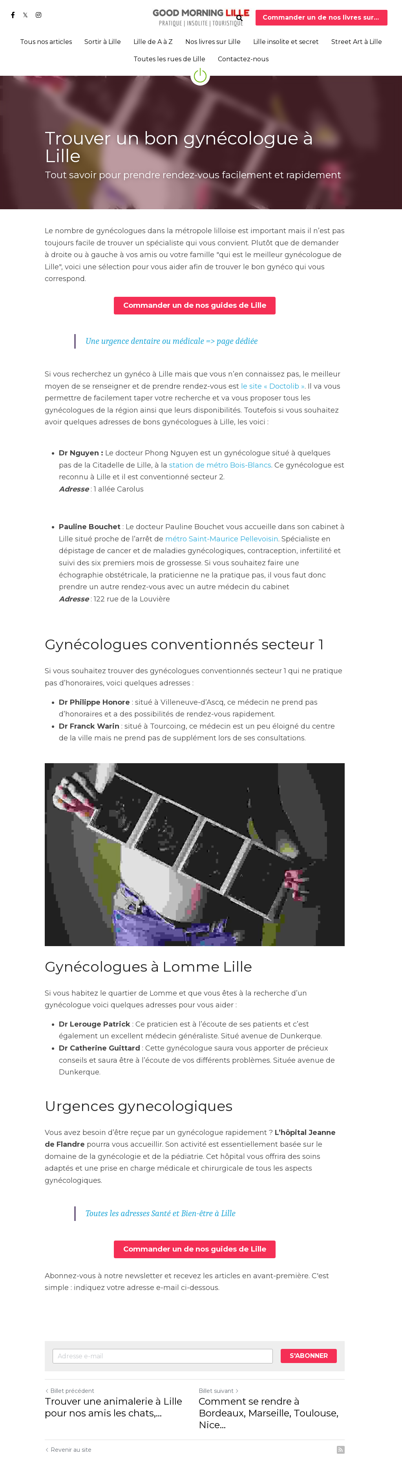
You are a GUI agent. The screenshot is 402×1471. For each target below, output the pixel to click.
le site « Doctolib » (273, 372)
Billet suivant (225, 1370)
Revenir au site (68, 1418)
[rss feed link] (353, 1418)
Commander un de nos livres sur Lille (325, 17)
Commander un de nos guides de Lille (201, 292)
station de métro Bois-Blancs (195, 451)
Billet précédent (69, 1370)
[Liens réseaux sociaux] (13, 15)
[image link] (201, 17)
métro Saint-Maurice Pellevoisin (221, 525)
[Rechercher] (239, 18)
